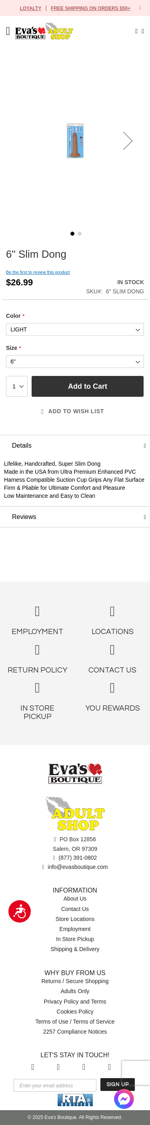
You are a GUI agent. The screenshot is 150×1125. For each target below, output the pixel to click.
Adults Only (75, 991)
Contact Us (75, 909)
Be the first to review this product (40, 272)
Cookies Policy (75, 1012)
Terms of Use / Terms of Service (75, 1022)
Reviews (24, 525)
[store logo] (51, 31)
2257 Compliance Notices (75, 1032)
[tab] (75, 445)
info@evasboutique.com (75, 867)
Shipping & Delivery (75, 949)
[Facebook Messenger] (124, 1099)
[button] (128, 140)
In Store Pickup (75, 939)
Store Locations (75, 919)
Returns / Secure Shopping (75, 981)
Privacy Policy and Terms (75, 1002)
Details (22, 445)
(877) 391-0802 (75, 857)
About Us (75, 899)
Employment (75, 929)
